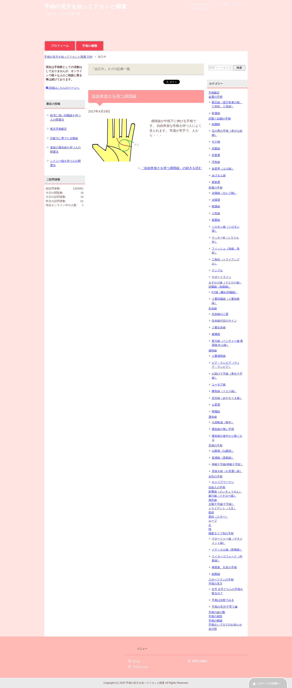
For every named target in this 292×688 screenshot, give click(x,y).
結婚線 (216, 124)
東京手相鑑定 (58, 128)
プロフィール (60, 45)
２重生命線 (219, 327)
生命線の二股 (220, 314)
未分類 (213, 628)
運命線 (213, 416)
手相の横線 (215, 620)
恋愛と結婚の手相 (220, 118)
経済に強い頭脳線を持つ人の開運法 (65, 117)
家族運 (216, 182)
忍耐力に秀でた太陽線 (64, 138)
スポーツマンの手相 (221, 579)
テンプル (217, 270)
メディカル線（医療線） (227, 549)
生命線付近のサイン (224, 320)
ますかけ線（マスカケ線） (225, 282)
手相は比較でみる (223, 600)
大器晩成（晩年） (223, 422)
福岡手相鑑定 (199, 660)
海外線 (213, 500)
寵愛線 (216, 219)
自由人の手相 (217, 487)
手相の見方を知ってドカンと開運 (85, 6)
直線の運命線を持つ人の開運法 (65, 149)
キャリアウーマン (223, 482)
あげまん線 (219, 175)
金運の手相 (215, 96)
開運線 (216, 206)
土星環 (216, 404)
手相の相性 (215, 616)
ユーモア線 (219, 384)
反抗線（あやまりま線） (227, 398)
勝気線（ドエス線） (224, 391)
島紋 (211, 512)
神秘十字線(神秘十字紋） (227, 464)
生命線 (213, 308)
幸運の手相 (215, 187)
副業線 (216, 574)
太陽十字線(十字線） (221, 504)
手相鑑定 (214, 92)
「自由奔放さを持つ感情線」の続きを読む (171, 168)
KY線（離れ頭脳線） (225, 292)
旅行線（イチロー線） (222, 495)
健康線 (216, 334)
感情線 (213, 350)
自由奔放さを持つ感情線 (114, 96)
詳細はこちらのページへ (63, 87)
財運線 (216, 113)
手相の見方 (215, 583)
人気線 (216, 213)
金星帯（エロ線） (223, 168)
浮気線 (216, 162)
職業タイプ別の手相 (221, 533)
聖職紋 (216, 411)
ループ (213, 520)
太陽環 (216, 199)
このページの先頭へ (268, 683)
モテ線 (216, 141)
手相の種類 (89, 45)
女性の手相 (215, 476)
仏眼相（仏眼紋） (223, 450)
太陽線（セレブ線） (224, 193)
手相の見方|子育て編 (224, 606)
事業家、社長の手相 (224, 567)
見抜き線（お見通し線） (227, 471)
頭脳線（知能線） (220, 286)
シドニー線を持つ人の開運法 (65, 163)
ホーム (136, 660)
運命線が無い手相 (223, 429)
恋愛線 (216, 148)
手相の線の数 (217, 612)
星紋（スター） (218, 516)
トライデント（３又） (222, 508)
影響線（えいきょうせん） (225, 491)
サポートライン (221, 277)
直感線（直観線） (223, 457)
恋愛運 (216, 155)
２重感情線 (219, 355)
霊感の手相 (215, 445)
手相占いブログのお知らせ (225, 624)
